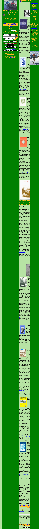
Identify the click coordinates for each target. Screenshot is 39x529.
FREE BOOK (12, 57)
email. (26, 524)
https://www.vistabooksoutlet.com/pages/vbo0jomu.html (28, 520)
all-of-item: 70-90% (10, 49)
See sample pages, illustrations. (27, 88)
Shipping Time (10, 54)
